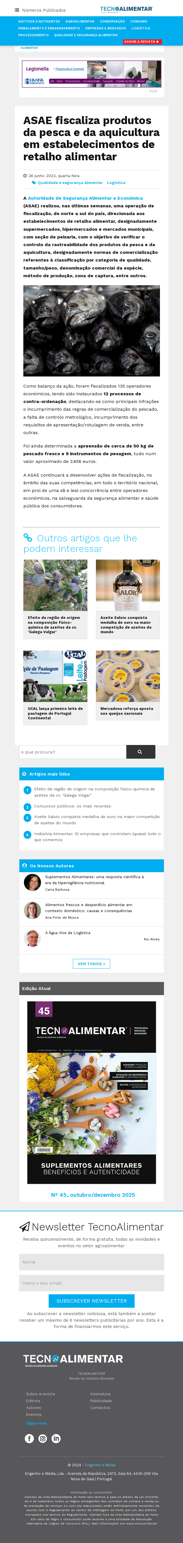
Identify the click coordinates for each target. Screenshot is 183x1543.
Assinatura (100, 1394)
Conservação (112, 21)
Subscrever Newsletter (91, 1301)
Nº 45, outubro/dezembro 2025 (93, 1195)
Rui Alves (152, 939)
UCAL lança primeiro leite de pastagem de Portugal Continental (55, 713)
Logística (140, 28)
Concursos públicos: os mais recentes (72, 806)
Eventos (34, 1414)
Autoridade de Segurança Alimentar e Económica (85, 198)
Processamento (33, 35)
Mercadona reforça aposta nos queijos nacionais (126, 711)
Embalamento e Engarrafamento (49, 28)
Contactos (100, 1407)
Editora (33, 1400)
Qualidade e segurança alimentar (70, 182)
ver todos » (91, 963)
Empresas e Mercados (105, 28)
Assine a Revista (142, 42)
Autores (33, 1407)
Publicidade (101, 1400)
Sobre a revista (40, 1394)
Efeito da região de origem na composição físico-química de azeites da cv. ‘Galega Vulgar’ (54, 624)
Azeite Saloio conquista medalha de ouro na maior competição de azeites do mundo (126, 624)
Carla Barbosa (57, 890)
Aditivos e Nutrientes (39, 21)
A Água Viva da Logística (67, 932)
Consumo (138, 21)
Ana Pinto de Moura (62, 918)
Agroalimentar (79, 21)
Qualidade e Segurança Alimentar (86, 35)
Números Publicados (40, 10)
